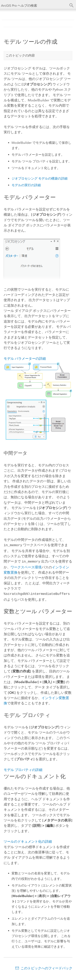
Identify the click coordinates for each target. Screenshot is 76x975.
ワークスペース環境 (26, 566)
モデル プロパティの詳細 (23, 769)
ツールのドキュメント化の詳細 (28, 840)
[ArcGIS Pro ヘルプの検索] (34, 5)
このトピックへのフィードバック (46, 967)
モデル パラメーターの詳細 (25, 359)
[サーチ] (72, 5)
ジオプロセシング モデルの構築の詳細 (39, 178)
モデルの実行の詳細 (26, 185)
